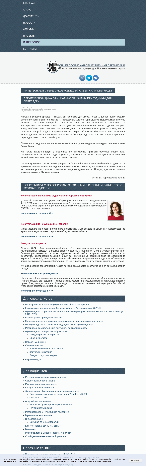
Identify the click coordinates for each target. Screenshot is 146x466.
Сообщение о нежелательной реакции (45, 436)
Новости (29, 22)
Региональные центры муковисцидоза (45, 377)
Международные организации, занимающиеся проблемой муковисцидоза (64, 321)
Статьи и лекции (34, 345)
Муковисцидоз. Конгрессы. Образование (46, 331)
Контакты (30, 48)
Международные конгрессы (44, 334)
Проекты (29, 35)
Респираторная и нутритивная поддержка (47, 412)
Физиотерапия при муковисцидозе (43, 317)
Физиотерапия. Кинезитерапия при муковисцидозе (52, 391)
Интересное (31, 42)
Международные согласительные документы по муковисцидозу (59, 324)
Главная (29, 3)
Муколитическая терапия (38, 415)
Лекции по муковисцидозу (43, 355)
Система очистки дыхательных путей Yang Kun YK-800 (58, 394)
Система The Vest (39, 397)
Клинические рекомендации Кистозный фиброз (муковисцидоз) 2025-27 (63, 308)
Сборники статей (38, 338)
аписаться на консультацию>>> (40, 273)
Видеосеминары (34, 419)
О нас (27, 9)
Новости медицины (35, 342)
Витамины (30, 429)
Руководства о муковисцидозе (41, 384)
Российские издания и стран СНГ (47, 348)
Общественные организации (40, 380)
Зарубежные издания (41, 352)
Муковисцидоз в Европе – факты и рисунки (48, 433)
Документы (31, 16)
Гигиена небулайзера (41, 408)
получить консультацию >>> (37, 213)
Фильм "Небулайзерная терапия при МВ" (51, 404)
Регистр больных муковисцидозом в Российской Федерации (57, 304)
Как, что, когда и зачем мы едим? (42, 426)
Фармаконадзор (33, 359)
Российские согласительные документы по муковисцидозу (56, 328)
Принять (135, 460)
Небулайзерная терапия (38, 401)
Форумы (29, 29)
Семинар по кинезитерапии (44, 422)
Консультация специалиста (39, 387)
